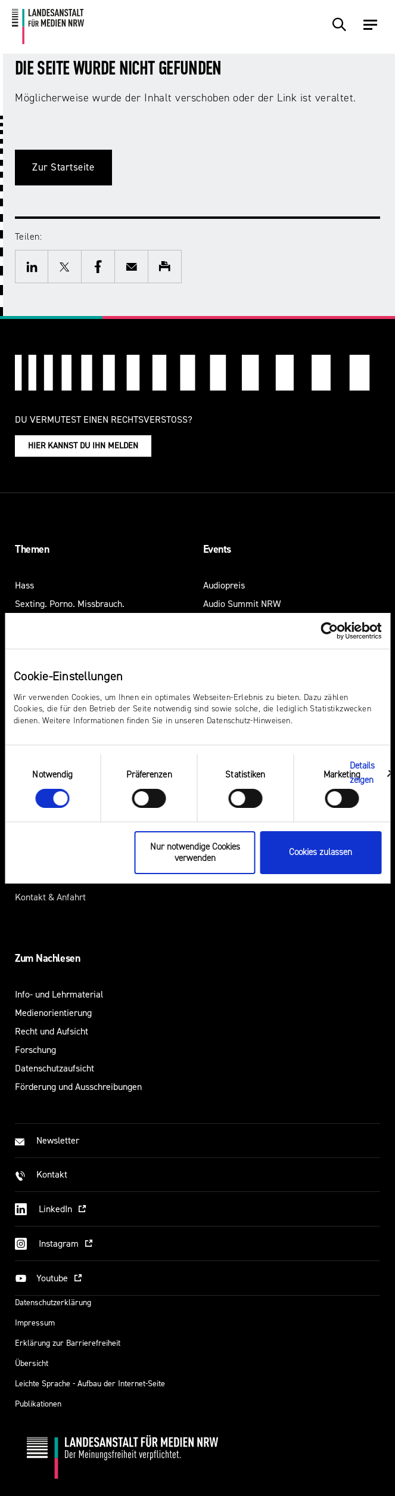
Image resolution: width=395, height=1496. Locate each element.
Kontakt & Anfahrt (50, 897)
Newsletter (57, 1140)
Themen (32, 549)
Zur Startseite (63, 167)
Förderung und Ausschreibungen (78, 1086)
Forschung (35, 1049)
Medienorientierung (53, 1012)
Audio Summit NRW (242, 603)
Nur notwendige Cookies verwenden (195, 852)
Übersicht (31, 1363)
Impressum (35, 1322)
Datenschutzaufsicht (54, 1068)
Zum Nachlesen (47, 958)
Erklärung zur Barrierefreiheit (67, 1343)
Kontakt (51, 1174)
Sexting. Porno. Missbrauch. (70, 603)
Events (217, 549)
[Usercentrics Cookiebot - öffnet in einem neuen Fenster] (329, 630)
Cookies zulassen (320, 852)
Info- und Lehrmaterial (59, 994)
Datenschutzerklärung (53, 1302)
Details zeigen (362, 773)
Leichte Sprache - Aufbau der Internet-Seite (90, 1383)
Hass (24, 585)
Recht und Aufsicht (51, 1031)
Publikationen (38, 1404)
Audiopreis (224, 585)
